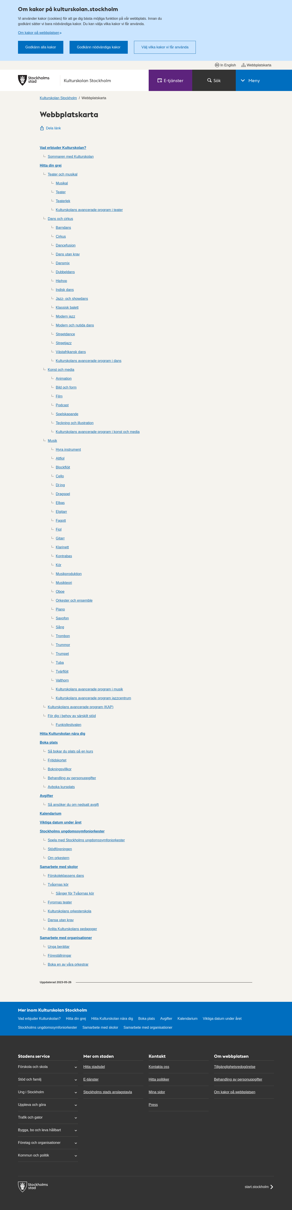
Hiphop (61, 281)
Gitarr (60, 538)
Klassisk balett (67, 307)
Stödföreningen (60, 849)
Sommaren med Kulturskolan (71, 156)
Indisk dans (65, 290)
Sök (214, 80)
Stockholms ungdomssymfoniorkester (72, 831)
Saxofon (62, 618)
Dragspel (63, 494)
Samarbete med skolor (59, 867)
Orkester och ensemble (74, 600)
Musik (52, 441)
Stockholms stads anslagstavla (107, 1092)
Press (153, 1105)
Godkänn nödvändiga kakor (98, 47)
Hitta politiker (159, 1079)
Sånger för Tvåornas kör (75, 893)
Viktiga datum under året (60, 822)
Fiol (59, 529)
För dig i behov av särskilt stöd (72, 716)
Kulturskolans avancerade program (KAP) (80, 707)
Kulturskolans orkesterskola (69, 911)
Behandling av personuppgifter (72, 778)
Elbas (60, 503)
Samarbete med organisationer (66, 938)
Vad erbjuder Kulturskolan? (63, 148)
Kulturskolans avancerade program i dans (88, 361)
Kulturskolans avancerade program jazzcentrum (93, 698)
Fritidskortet (57, 760)
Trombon (63, 636)
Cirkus (61, 236)
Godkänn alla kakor (40, 47)
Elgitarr (61, 512)
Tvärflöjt (62, 671)
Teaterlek (63, 201)
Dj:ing (60, 485)
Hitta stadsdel (94, 1067)
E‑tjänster (170, 80)
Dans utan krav (68, 254)
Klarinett (62, 547)
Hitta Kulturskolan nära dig (62, 733)
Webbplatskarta (256, 65)
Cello (60, 476)
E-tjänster (90, 1079)
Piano (60, 609)
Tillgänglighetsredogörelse (234, 1067)
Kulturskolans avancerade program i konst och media (98, 432)
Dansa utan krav (61, 920)
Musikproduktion (69, 574)
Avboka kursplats (61, 787)
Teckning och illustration (75, 423)
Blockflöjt (63, 467)
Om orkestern (58, 858)
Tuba (60, 662)
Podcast (62, 405)
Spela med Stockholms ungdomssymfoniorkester (86, 840)
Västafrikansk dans (71, 352)
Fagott (61, 520)
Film (59, 396)
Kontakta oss (159, 1067)
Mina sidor (157, 1092)
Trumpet (62, 654)
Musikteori (64, 583)
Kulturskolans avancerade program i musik (89, 689)
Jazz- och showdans (72, 299)
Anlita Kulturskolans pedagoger (72, 929)
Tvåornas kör (58, 884)
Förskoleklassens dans (66, 876)
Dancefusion (66, 245)
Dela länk (50, 128)
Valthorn (62, 680)
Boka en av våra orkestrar (68, 964)
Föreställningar (59, 955)
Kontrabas (64, 556)
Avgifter (46, 796)
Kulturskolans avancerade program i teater (89, 210)
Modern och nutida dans (75, 325)
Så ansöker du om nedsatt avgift (73, 805)
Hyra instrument (68, 449)
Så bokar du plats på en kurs (70, 751)
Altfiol (60, 458)
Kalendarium (50, 813)
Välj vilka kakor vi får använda (164, 47)
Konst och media (61, 370)
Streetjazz (64, 343)
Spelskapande (67, 414)
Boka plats (49, 742)
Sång (60, 627)
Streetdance (65, 334)
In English (225, 65)
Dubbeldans (65, 272)
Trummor (63, 645)
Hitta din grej (51, 165)
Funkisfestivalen (68, 725)
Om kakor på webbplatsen (38, 33)
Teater (61, 192)
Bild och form (66, 387)
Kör (58, 565)
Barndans (63, 227)
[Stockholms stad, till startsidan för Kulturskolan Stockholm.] (80, 80)
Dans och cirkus (60, 219)
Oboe (60, 591)
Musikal (62, 183)
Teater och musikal (62, 174)
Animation (64, 378)
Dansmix (63, 263)
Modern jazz (65, 316)
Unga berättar (59, 947)
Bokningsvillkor (60, 769)
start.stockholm (259, 1187)
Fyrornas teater (60, 902)
